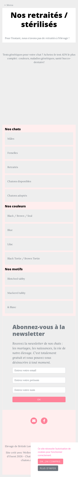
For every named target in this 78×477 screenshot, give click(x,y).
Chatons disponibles (19, 181)
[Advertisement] (39, 102)
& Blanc (11, 307)
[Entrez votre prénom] (39, 380)
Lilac (10, 244)
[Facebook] (44, 420)
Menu (10, 5)
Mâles (10, 138)
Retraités (12, 167)
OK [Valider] (39, 399)
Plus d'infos (48, 468)
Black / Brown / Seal (19, 215)
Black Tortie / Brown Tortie (23, 258)
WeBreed (28, 452)
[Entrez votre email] (39, 370)
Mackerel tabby (16, 292)
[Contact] (34, 420)
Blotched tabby (16, 278)
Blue (10, 230)
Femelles (12, 152)
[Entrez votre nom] (39, 390)
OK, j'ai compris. (50, 461)
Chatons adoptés (17, 195)
